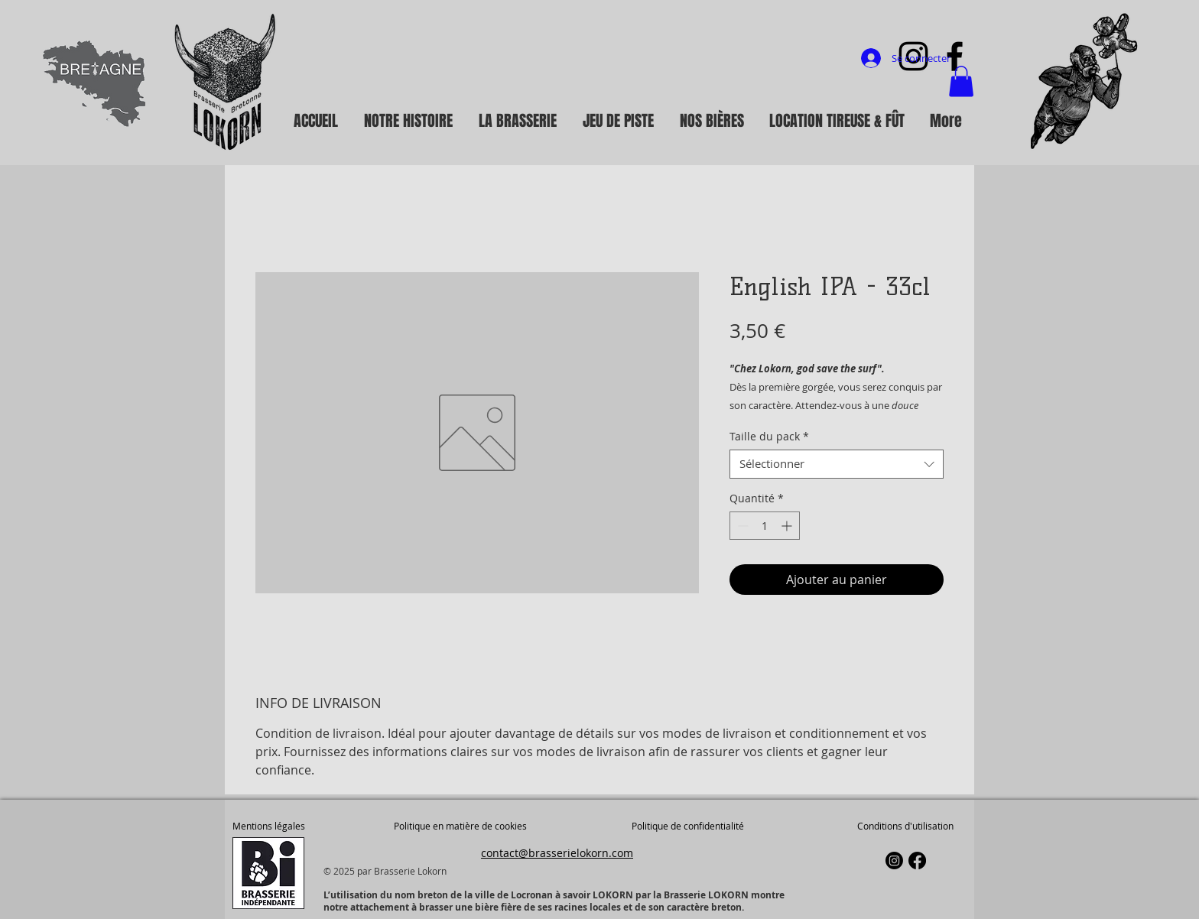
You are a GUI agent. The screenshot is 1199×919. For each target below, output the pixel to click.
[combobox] (836, 464)
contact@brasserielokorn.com (557, 853)
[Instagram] (894, 860)
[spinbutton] (764, 525)
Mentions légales (268, 826)
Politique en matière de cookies (461, 826)
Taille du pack (769, 436)
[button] (961, 81)
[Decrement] (741, 525)
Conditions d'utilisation (905, 826)
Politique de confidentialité (688, 826)
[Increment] (788, 525)
